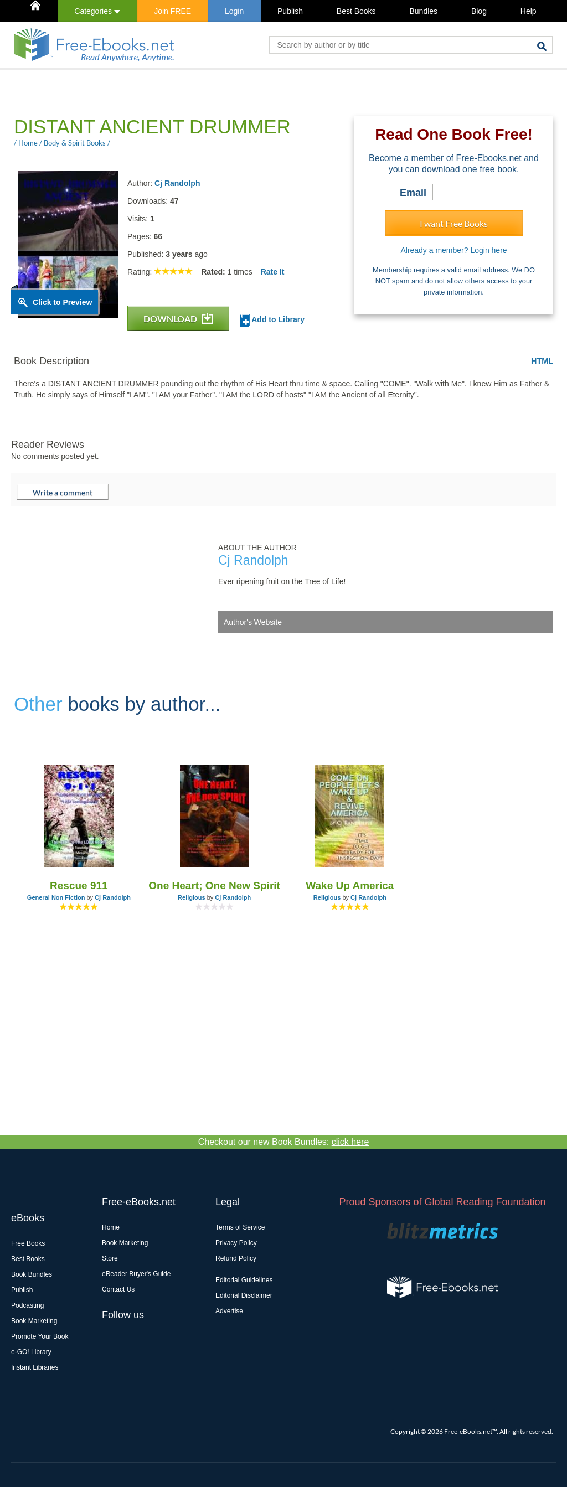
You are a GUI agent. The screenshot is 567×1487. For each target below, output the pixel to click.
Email (413, 192)
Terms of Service (240, 1227)
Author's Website (253, 622)
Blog (479, 11)
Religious (191, 897)
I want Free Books (454, 223)
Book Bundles (31, 1274)
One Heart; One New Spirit (214, 885)
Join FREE (172, 11)
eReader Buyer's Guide (136, 1274)
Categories (97, 11)
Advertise (229, 1311)
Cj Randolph (177, 183)
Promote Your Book (39, 1336)
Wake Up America (350, 885)
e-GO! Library (31, 1352)
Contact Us (118, 1289)
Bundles (423, 11)
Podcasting (27, 1305)
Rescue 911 (79, 885)
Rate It (273, 271)
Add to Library (272, 320)
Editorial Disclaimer (243, 1295)
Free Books (28, 1243)
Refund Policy (235, 1258)
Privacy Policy (236, 1243)
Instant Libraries (34, 1367)
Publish (290, 11)
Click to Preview (62, 302)
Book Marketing (34, 1321)
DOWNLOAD (178, 318)
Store (110, 1258)
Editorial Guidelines (243, 1280)
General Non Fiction (56, 897)
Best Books (356, 11)
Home (111, 1227)
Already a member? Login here (453, 250)
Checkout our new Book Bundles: (283, 1142)
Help (528, 11)
